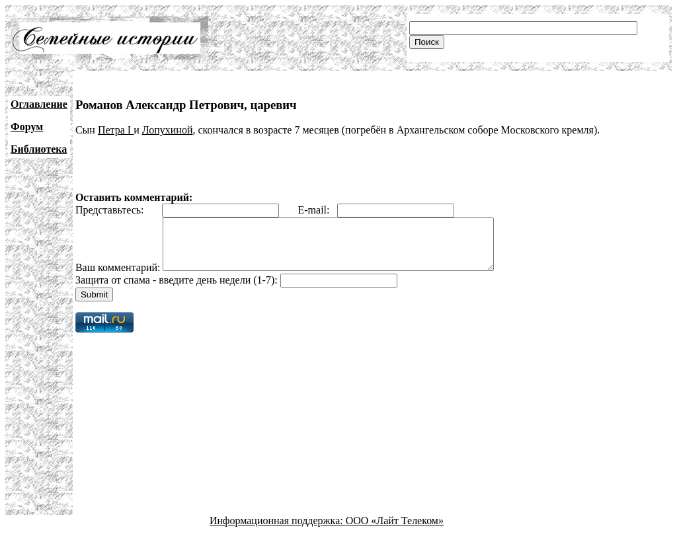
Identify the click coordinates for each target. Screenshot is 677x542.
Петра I (116, 130)
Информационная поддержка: (278, 530)
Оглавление (39, 104)
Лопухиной (167, 130)
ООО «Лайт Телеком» (395, 530)
